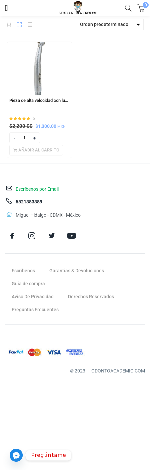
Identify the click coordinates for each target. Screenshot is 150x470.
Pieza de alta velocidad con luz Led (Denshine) (39, 100)
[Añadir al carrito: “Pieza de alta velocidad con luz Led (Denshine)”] (36, 150)
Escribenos (23, 270)
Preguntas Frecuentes (35, 309)
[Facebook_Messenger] (16, 455)
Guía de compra (28, 283)
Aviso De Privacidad (33, 296)
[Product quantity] (25, 138)
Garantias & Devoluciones (76, 270)
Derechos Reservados (91, 296)
